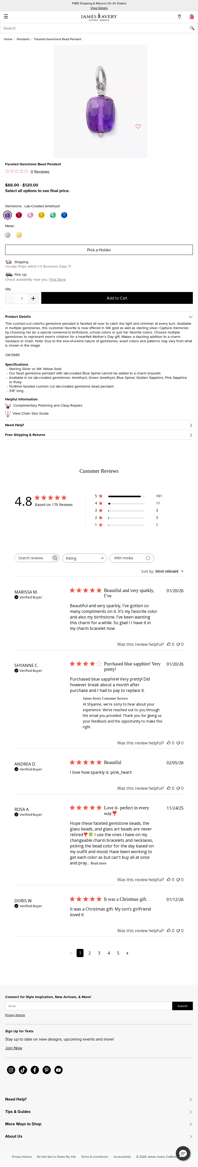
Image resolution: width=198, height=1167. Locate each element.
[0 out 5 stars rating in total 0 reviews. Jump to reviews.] (27, 171)
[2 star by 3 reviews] (128, 518)
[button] (183, 1153)
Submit (182, 1006)
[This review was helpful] (169, 644)
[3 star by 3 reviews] (128, 511)
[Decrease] (33, 298)
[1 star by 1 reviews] (128, 525)
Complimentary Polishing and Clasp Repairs (47, 405)
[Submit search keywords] (194, 28)
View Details (99, 8)
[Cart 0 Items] (192, 16)
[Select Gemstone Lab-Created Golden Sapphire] (42, 215)
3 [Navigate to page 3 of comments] (99, 953)
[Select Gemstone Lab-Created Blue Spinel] (65, 215)
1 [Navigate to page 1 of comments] (80, 953)
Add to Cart (117, 298)
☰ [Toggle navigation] (6, 17)
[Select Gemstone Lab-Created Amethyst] (8, 215)
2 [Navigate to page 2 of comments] (89, 953)
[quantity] (21, 298)
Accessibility (122, 1156)
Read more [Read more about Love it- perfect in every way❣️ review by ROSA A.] (98, 863)
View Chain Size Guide (31, 413)
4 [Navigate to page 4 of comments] (109, 953)
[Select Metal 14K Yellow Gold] (19, 234)
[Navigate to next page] (127, 953)
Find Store (57, 279)
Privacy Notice (15, 1015)
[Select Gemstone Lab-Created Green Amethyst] (53, 215)
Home (8, 39)
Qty (8, 289)
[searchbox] (32, 558)
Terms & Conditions (94, 1156)
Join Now (13, 1048)
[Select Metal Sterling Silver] (8, 234)
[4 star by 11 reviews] (128, 504)
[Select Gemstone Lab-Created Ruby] (19, 215)
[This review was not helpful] (178, 644)
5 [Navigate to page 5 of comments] (118, 953)
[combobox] (99, 28)
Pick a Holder (99, 250)
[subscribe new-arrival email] (88, 1006)
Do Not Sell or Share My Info (56, 1156)
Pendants (23, 39)
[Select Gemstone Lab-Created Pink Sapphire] (31, 215)
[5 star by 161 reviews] (128, 497)
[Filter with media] (132, 558)
